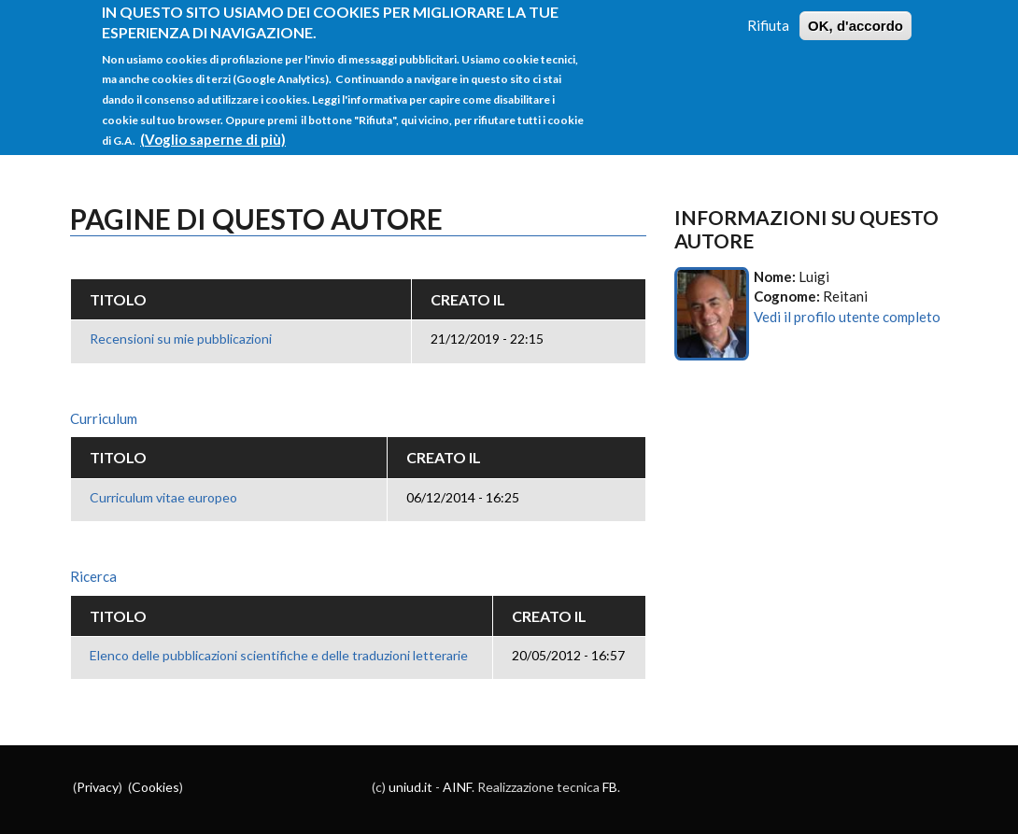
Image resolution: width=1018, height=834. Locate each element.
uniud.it (410, 787)
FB (609, 787)
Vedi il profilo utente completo (847, 316)
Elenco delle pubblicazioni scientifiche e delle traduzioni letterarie (279, 655)
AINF (457, 787)
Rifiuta (768, 14)
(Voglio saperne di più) (213, 128)
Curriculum (103, 418)
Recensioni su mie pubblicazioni (181, 338)
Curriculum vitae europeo (163, 497)
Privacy (98, 787)
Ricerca (93, 576)
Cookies (155, 787)
